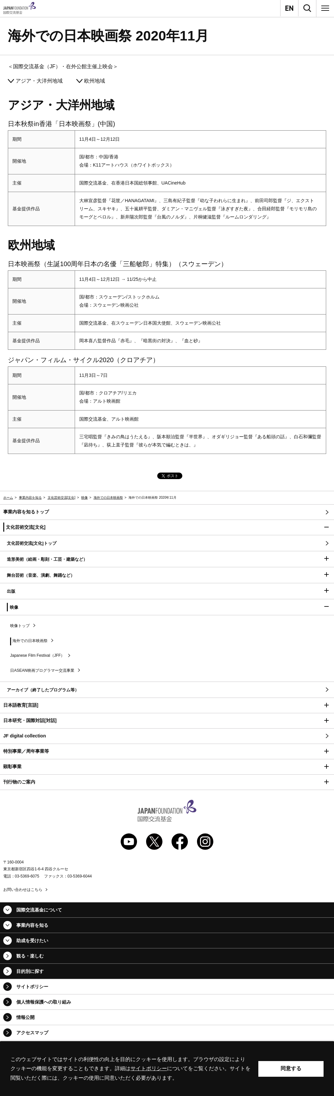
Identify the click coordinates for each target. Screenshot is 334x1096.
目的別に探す (30, 971)
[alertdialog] (167, 1068)
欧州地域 (94, 81)
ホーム (8, 497)
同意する (291, 1068)
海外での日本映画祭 (108, 497)
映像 (84, 497)
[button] (167, 527)
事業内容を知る (30, 497)
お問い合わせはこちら (22, 889)
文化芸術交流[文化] (62, 497)
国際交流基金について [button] (39, 909)
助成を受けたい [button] (32, 940)
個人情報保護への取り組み (43, 1002)
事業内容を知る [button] (32, 925)
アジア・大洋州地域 (39, 81)
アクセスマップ (32, 1032)
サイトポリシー (32, 986)
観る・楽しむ (30, 956)
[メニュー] (325, 8)
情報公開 (25, 1017)
